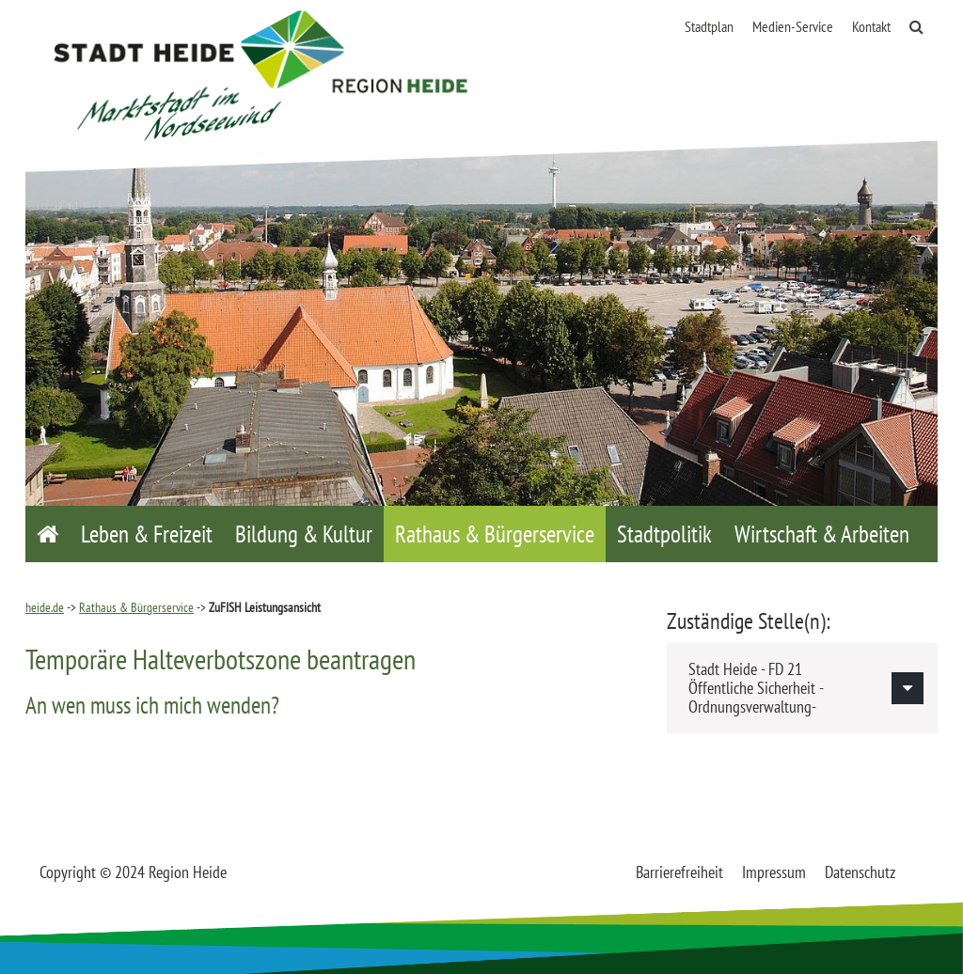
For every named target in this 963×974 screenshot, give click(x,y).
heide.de (44, 607)
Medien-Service (792, 26)
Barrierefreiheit (679, 872)
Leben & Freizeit (147, 534)
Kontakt (871, 26)
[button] (802, 687)
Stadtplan (709, 26)
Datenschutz (860, 872)
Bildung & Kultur (303, 534)
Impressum (774, 872)
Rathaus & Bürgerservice (494, 534)
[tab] (802, 687)
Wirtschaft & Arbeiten (821, 534)
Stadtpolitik (664, 534)
